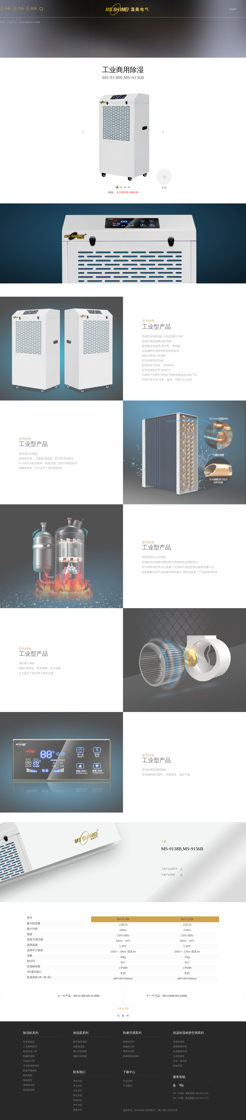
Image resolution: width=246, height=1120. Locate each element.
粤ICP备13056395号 (168, 1110)
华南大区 (77, 1100)
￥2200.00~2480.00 (127, 192)
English (232, 9)
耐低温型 (27, 1080)
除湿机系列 (30, 1032)
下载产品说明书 (169, 869)
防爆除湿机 (29, 1056)
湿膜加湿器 (79, 1046)
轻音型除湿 (29, 1041)
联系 (34, 8)
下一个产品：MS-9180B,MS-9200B (166, 995)
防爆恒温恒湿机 (131, 1056)
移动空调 (177, 1065)
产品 (21, 8)
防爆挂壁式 (129, 1041)
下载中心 (129, 1072)
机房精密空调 (180, 1051)
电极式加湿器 (80, 1056)
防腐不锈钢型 (30, 1070)
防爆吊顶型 (129, 1051)
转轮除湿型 (29, 1089)
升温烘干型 (29, 1061)
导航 (8, 8)
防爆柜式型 (129, 1046)
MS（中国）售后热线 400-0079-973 (190, 1098)
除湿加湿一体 (30, 1051)
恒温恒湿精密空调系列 (188, 1032)
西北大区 (77, 1095)
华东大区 (77, 1081)
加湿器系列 (80, 1032)
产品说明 (127, 1081)
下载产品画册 (168, 874)
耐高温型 (27, 1075)
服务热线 (179, 1076)
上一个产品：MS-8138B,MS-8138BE (78, 995)
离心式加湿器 (80, 1051)
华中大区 (77, 1105)
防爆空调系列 (132, 1032)
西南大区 (77, 1109)
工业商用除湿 (30, 1046)
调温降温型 (29, 1085)
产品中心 (11, 22)
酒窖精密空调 (180, 1046)
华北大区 (77, 1085)
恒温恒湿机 (178, 1041)
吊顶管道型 (178, 1056)
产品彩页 (127, 1085)
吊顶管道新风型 (31, 1065)
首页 (2, 22)
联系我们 (79, 1072)
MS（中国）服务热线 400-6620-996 (190, 1093)
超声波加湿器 (80, 1041)
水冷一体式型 (180, 1061)
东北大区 (77, 1090)
